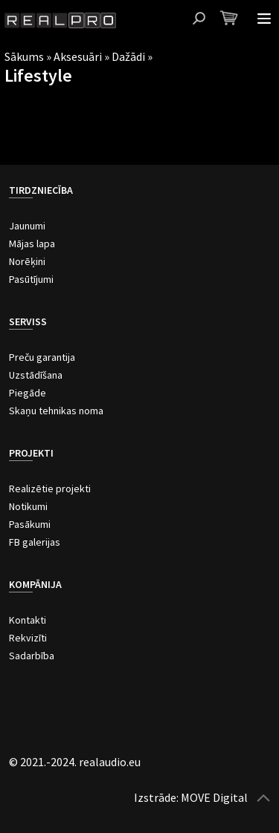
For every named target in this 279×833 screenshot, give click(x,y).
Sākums (24, 56)
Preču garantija (42, 357)
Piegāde (27, 392)
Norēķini (27, 261)
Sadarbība (31, 655)
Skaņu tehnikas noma (56, 410)
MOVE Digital (214, 797)
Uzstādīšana (35, 375)
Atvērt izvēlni (264, 18)
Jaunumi (27, 225)
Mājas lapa (32, 243)
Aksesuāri (78, 56)
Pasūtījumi (31, 279)
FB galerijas (34, 542)
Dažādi (128, 56)
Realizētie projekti (50, 488)
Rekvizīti (28, 637)
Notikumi (28, 506)
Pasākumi (30, 524)
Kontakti (27, 620)
